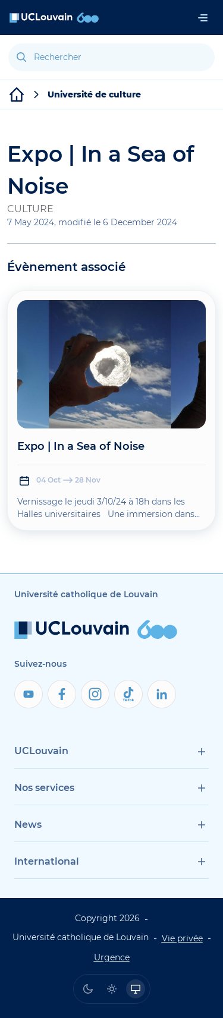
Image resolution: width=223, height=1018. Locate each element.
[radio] (88, 988)
